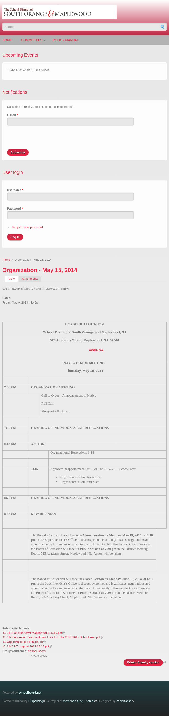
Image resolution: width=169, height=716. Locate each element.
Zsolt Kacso (123, 701)
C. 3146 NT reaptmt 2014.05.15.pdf (26, 646)
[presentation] (42, 140)
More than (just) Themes (79, 701)
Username (15, 190)
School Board (37, 651)
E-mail (12, 115)
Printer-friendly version (143, 662)
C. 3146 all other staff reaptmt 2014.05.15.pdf (32, 633)
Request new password (27, 227)
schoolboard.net (30, 692)
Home (7, 40)
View (13, 278)
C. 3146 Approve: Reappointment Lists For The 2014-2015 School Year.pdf (51, 637)
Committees (31, 40)
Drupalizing (35, 701)
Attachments (30, 278)
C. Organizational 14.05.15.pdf (23, 642)
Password (15, 208)
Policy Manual (65, 40)
